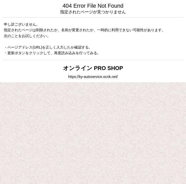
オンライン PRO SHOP (93, 68)
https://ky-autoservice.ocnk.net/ (93, 77)
